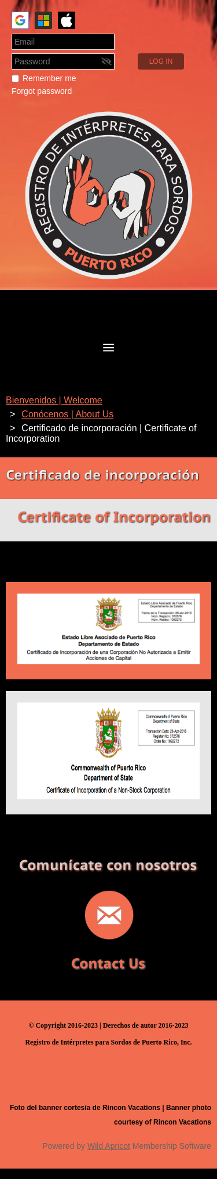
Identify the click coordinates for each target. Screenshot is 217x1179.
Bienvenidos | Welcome (54, 400)
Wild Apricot (108, 1146)
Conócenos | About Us (67, 414)
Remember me (49, 78)
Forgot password (42, 91)
